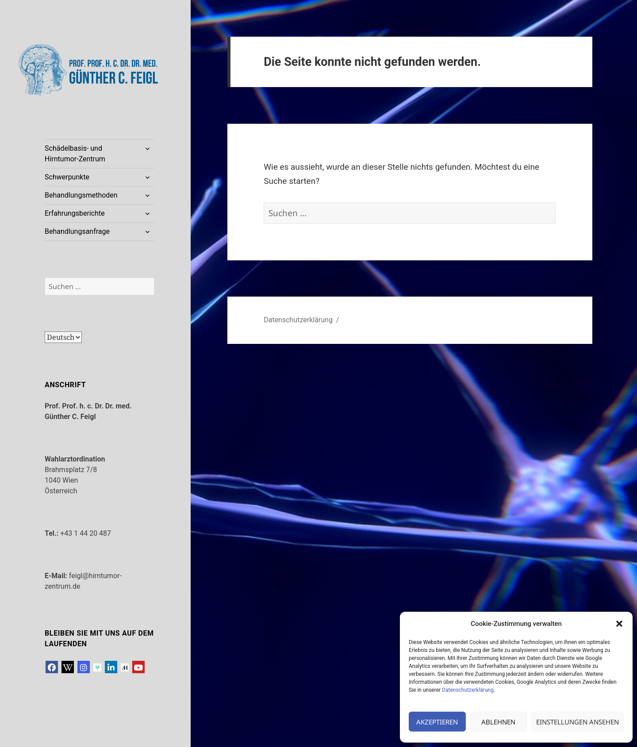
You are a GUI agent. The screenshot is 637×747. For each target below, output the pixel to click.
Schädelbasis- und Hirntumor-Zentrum (75, 153)
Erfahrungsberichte (75, 213)
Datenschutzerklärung (468, 690)
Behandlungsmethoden (81, 195)
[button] (619, 623)
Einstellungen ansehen (577, 721)
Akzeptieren (437, 721)
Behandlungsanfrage (77, 231)
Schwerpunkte (67, 177)
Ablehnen (498, 721)
